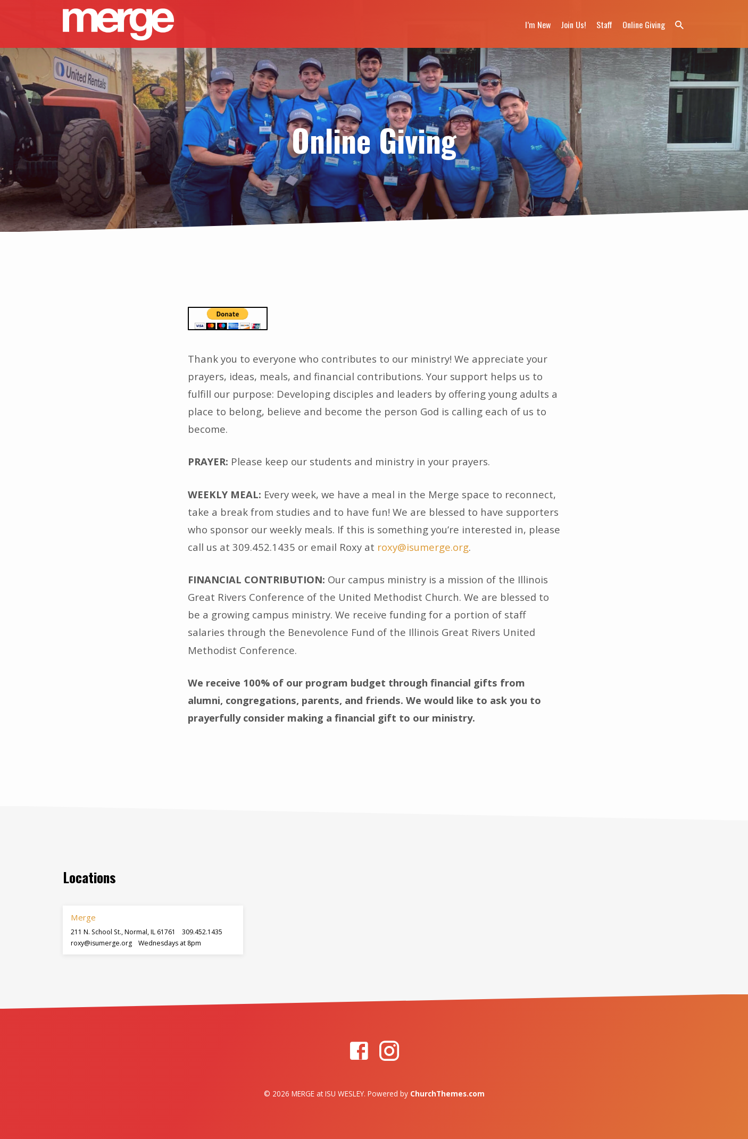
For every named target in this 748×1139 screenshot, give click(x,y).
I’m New (538, 25)
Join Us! (573, 25)
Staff (604, 25)
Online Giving (643, 25)
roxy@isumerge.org (423, 547)
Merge (83, 917)
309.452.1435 (202, 931)
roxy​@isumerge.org (101, 943)
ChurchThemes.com (447, 1093)
